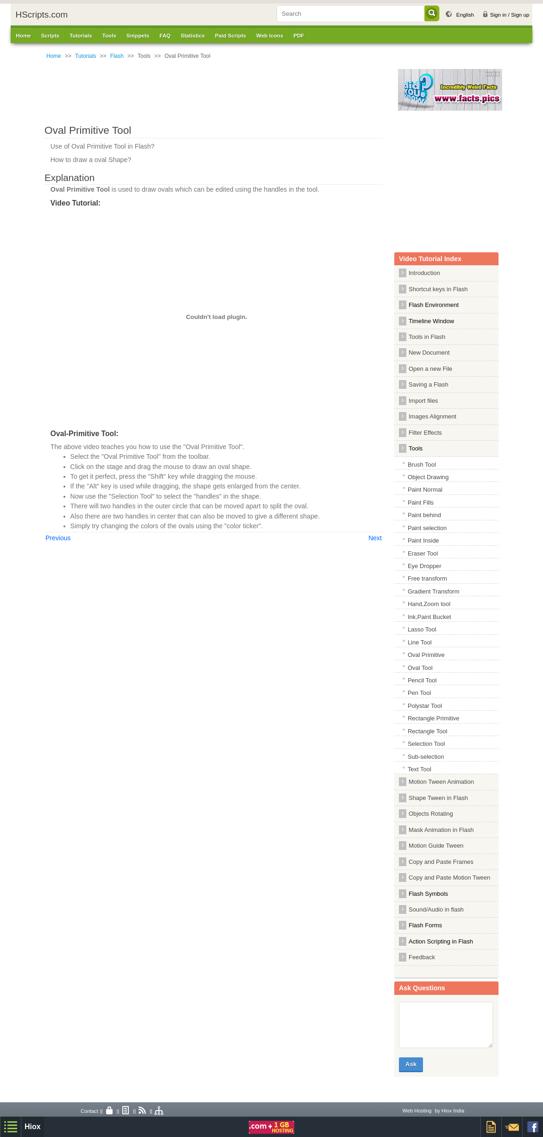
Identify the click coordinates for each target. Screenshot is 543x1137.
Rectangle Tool (427, 731)
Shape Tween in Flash (438, 797)
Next (375, 538)
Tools (416, 448)
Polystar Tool (425, 705)
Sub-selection (426, 756)
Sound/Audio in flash (436, 909)
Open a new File (430, 368)
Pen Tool (419, 692)
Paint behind (424, 515)
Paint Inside (423, 540)
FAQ (164, 35)
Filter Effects (425, 432)
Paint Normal (425, 489)
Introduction (424, 272)
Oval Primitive (426, 654)
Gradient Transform (434, 591)
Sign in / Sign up (510, 15)
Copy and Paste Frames (441, 861)
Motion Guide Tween (436, 845)
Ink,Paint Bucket (429, 616)
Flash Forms (425, 925)
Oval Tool (420, 667)
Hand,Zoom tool (429, 603)
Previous (57, 538)
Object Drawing (428, 477)
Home (23, 35)
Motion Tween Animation (441, 781)
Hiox (33, 1127)
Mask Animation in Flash (441, 829)
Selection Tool (426, 743)
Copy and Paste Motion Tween (449, 877)
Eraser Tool (423, 553)
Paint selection (427, 528)
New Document (429, 352)
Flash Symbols (428, 893)
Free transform (427, 578)
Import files (423, 400)
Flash (117, 56)
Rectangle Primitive (434, 718)
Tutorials (85, 56)
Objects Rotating (431, 813)
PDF (298, 35)
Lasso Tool (422, 629)
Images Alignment (432, 416)
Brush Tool (422, 464)
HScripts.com (41, 14)
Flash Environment (434, 304)
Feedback (422, 957)
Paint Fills (421, 502)
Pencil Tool (422, 680)
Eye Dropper (425, 565)
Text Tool (419, 769)
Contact (89, 1111)
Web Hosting (417, 1110)
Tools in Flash (427, 336)
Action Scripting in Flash (441, 941)
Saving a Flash (428, 384)
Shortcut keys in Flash (438, 289)
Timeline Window (431, 321)
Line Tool (420, 642)
